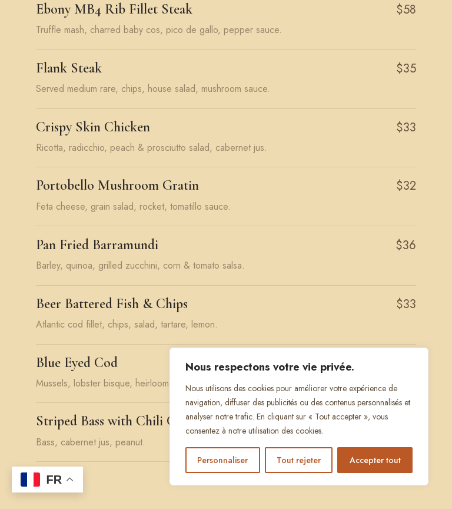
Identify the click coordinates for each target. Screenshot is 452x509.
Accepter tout (375, 460)
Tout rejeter (299, 460)
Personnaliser (222, 460)
